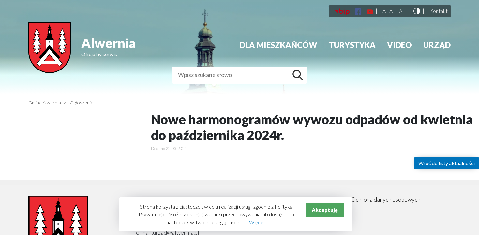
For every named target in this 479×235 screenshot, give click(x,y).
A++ (403, 11)
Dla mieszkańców (278, 45)
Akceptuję (325, 210)
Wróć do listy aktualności (446, 163)
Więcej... (258, 222)
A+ (392, 11)
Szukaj (299, 75)
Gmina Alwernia (44, 102)
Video (399, 45)
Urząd (437, 45)
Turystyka (352, 45)
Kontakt (438, 11)
